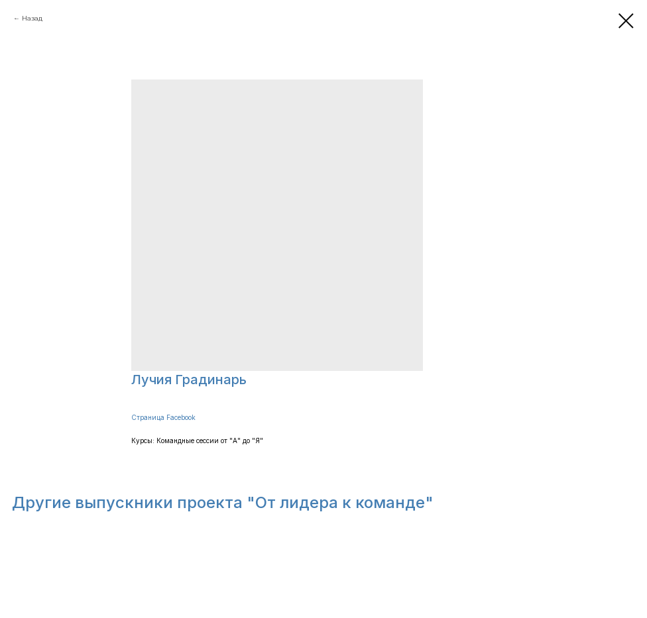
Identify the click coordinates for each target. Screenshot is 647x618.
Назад (32, 18)
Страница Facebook (163, 417)
